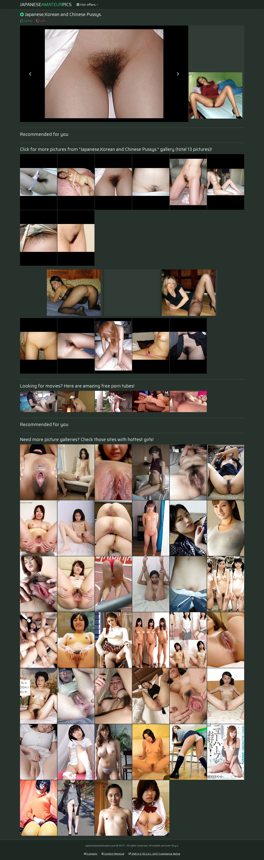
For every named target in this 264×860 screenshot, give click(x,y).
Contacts (90, 854)
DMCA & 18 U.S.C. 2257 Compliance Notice (154, 854)
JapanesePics (46, 4)
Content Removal (113, 854)
